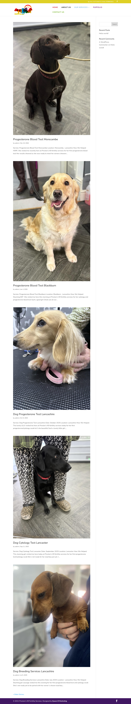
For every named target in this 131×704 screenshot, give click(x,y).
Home (55, 7)
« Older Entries (18, 694)
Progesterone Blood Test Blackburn (34, 285)
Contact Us (58, 12)
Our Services (81, 7)
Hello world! (103, 33)
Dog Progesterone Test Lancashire (34, 414)
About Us (66, 7)
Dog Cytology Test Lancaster (30, 543)
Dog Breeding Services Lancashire (33, 671)
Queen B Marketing (59, 701)
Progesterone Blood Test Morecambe (35, 139)
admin (17, 143)
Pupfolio (97, 7)
